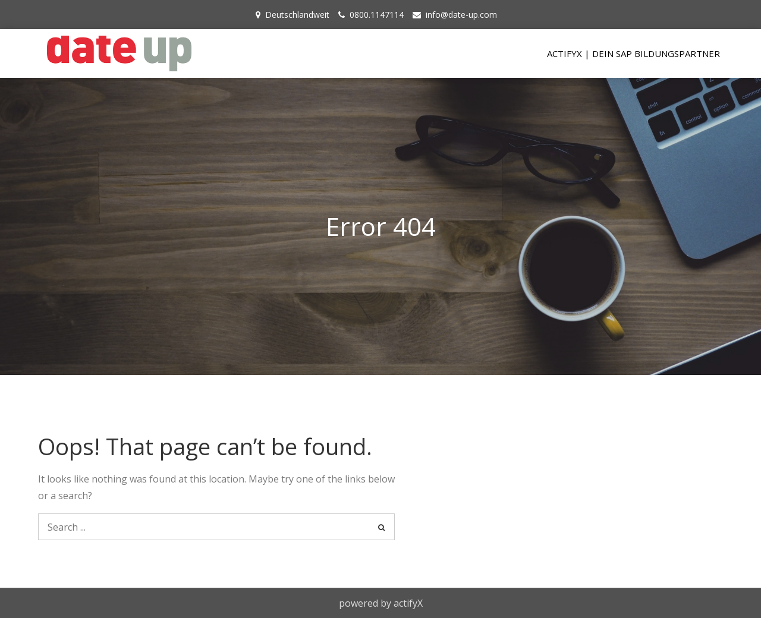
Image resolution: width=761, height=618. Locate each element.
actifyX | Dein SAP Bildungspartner (633, 53)
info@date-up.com (461, 14)
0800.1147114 (377, 14)
